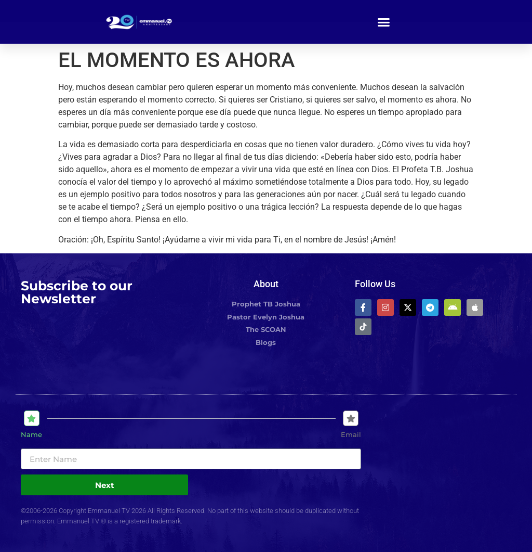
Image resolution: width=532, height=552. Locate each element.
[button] (384, 22)
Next (104, 485)
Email (351, 434)
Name (31, 434)
